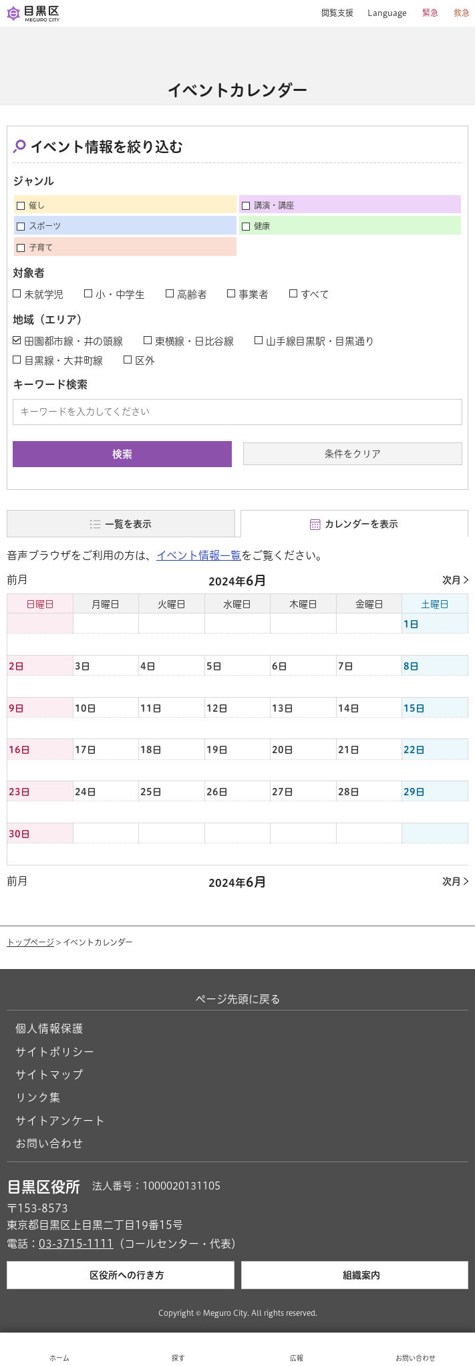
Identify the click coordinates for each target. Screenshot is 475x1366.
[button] (332, 13)
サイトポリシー (55, 1052)
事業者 (253, 294)
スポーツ (45, 226)
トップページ (30, 942)
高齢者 (191, 294)
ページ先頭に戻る (238, 999)
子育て (41, 247)
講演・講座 (274, 205)
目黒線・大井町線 (63, 361)
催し (37, 205)
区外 (145, 361)
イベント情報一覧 (198, 555)
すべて (315, 294)
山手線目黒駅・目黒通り (320, 341)
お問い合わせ (49, 1143)
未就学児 (43, 294)
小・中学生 (120, 294)
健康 (262, 226)
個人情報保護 (49, 1028)
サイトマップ (49, 1074)
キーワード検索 (50, 384)
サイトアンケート (60, 1120)
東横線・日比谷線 (194, 341)
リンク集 (38, 1097)
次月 (451, 580)
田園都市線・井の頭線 (73, 341)
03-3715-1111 (76, 1243)
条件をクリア (353, 453)
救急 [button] (462, 13)
